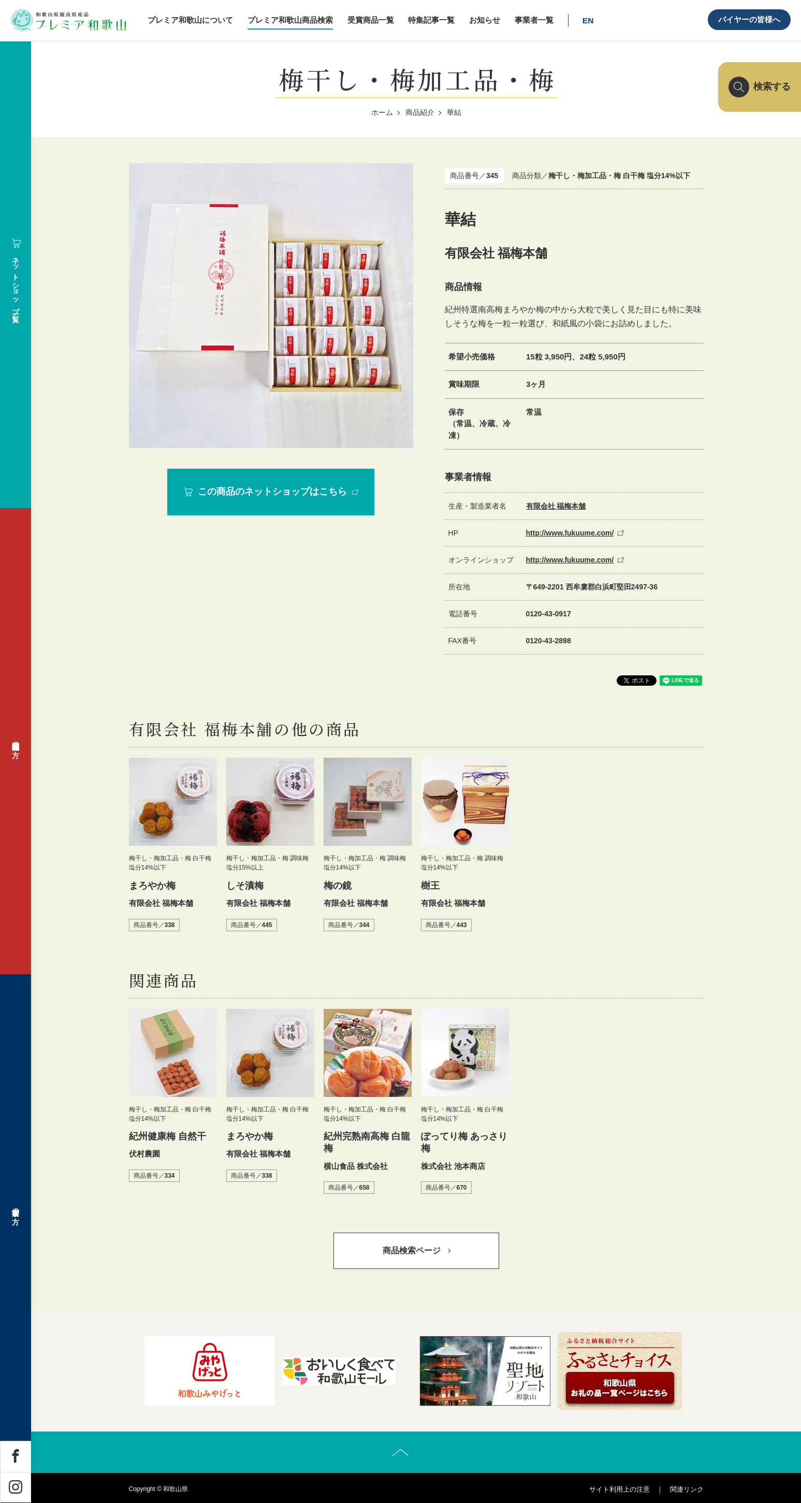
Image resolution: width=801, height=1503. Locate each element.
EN (588, 20)
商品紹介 (419, 112)
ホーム (382, 112)
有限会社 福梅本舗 (556, 506)
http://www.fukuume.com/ (570, 533)
